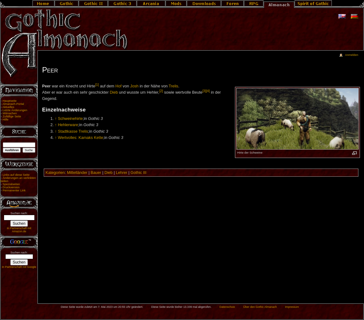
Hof (118, 86)
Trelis (173, 86)
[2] (161, 91)
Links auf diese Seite (15, 174)
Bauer (96, 172)
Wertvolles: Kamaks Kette (80, 137)
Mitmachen (9, 113)
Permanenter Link (14, 190)
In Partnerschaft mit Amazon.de (19, 230)
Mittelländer (77, 172)
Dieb (114, 93)
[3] (204, 91)
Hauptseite (9, 100)
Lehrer (121, 172)
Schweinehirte (70, 118)
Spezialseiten (11, 184)
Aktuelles (8, 107)
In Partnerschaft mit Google (19, 266)
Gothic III (139, 172)
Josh (134, 86)
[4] (208, 91)
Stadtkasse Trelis (73, 131)
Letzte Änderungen (14, 110)
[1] (97, 84)
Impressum (292, 306)
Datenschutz (227, 306)
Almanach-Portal (13, 104)
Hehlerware (68, 125)
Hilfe (5, 119)
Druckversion (10, 187)
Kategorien (55, 172)
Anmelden (351, 55)
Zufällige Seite (11, 116)
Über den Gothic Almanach (260, 306)
